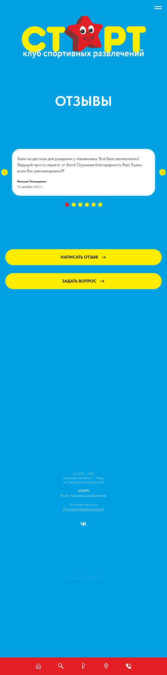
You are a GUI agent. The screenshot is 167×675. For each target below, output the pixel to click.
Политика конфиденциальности (83, 509)
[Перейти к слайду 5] (94, 205)
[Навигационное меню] (158, 7)
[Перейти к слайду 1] (67, 205)
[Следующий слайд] (162, 172)
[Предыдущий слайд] (4, 172)
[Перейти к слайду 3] (80, 205)
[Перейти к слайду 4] (87, 205)
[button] (106, 666)
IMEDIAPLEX (93, 577)
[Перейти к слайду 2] (74, 205)
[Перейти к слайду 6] (100, 205)
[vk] (83, 525)
